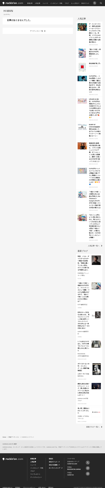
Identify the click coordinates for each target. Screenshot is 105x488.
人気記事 (37, 3)
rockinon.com (13, 3)
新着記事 (30, 3)
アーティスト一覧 (36, 31)
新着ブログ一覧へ (92, 426)
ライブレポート (35, 474)
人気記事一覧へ (93, 245)
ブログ (67, 3)
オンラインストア (54, 468)
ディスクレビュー (36, 477)
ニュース (45, 3)
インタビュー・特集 (56, 3)
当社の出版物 (53, 465)
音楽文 (51, 459)
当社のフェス (85, 3)
